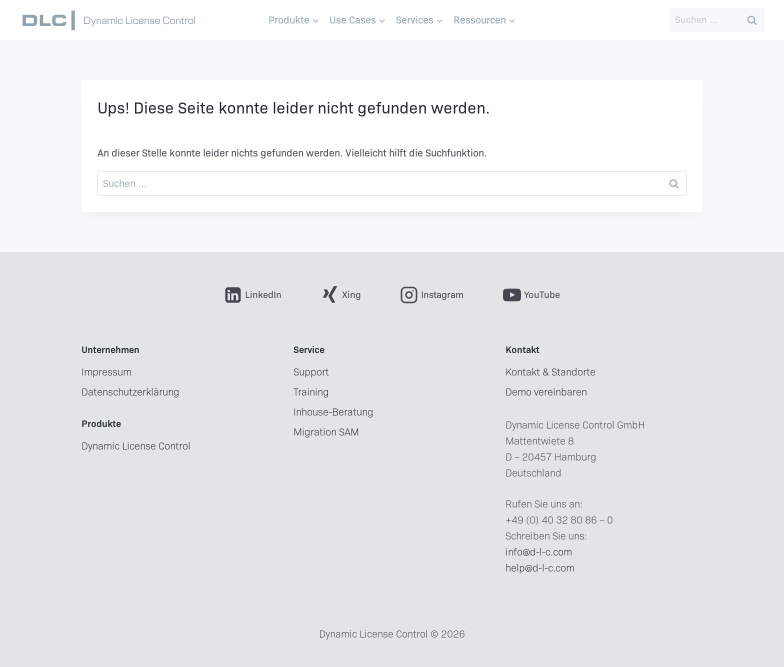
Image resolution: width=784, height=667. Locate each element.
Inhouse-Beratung (334, 412)
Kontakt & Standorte (551, 372)
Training (311, 392)
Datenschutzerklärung (131, 392)
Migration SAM (326, 432)
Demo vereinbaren (546, 392)
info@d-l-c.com (539, 552)
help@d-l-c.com (540, 568)
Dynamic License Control (136, 446)
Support (311, 372)
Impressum (107, 372)
